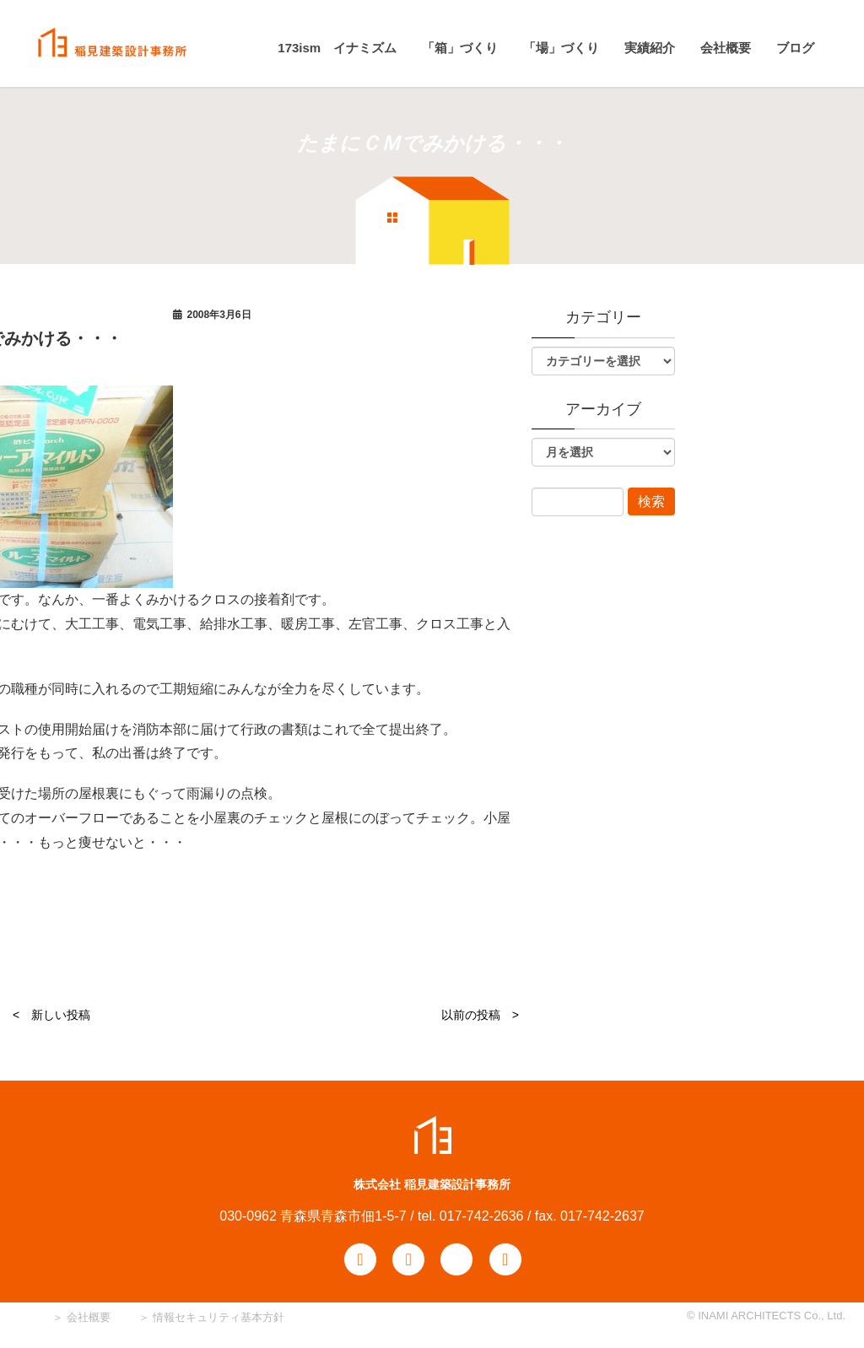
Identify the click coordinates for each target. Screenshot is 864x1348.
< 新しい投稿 (51, 1015)
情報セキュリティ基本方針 (218, 1317)
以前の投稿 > (480, 1015)
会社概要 (87, 1317)
